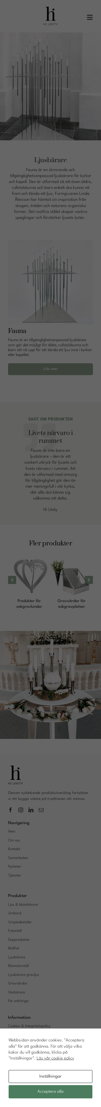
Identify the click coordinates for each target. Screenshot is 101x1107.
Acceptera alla (50, 1091)
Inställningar (50, 1076)
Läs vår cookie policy (55, 1058)
